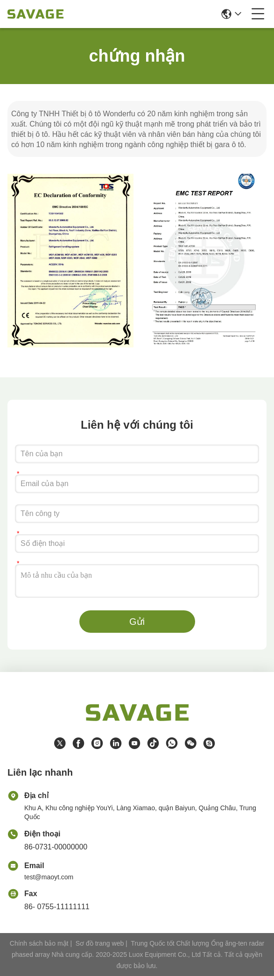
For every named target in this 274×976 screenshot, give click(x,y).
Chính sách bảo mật (39, 943)
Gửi (137, 621)
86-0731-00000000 (55, 847)
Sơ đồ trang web (100, 943)
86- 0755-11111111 (57, 907)
